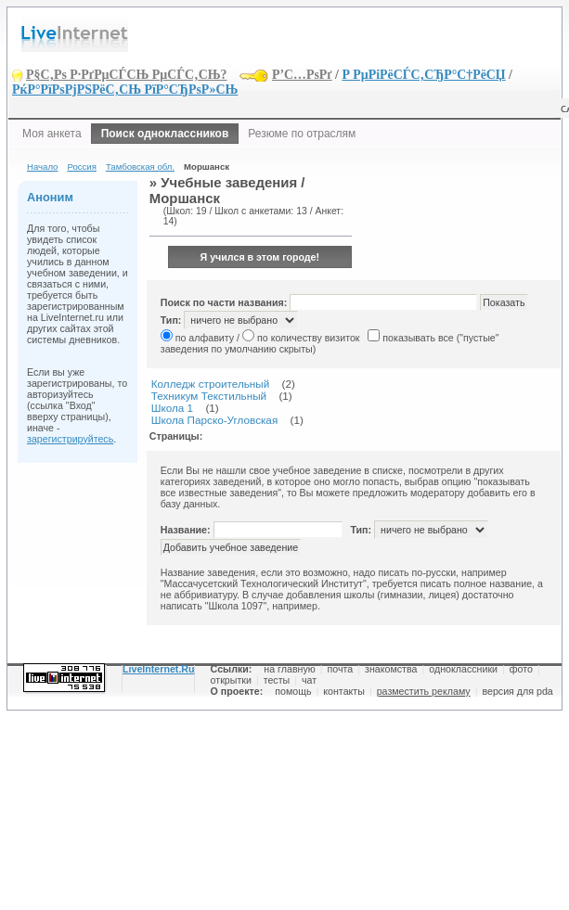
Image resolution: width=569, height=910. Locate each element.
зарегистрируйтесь (70, 438)
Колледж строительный (210, 384)
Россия (81, 166)
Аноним (50, 197)
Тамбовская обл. (140, 166)
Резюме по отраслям (302, 133)
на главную (289, 668)
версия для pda (517, 691)
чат (309, 680)
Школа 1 (172, 408)
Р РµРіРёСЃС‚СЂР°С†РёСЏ (423, 75)
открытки (231, 680)
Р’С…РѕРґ (302, 75)
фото (521, 668)
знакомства (391, 668)
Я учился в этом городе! (260, 257)
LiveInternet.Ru (159, 668)
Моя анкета (52, 133)
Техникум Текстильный (208, 396)
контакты (344, 691)
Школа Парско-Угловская (214, 420)
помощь (293, 691)
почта (341, 668)
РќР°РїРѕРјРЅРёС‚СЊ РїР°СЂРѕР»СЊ (125, 89)
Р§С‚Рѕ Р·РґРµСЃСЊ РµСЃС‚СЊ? (126, 75)
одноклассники (463, 668)
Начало (42, 166)
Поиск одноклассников (165, 133)
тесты (277, 680)
